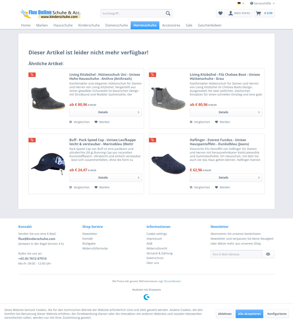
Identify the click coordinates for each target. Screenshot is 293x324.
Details (118, 111)
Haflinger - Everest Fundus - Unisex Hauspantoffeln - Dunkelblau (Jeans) (219, 142)
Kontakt (87, 239)
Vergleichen (79, 122)
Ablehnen (225, 314)
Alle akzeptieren (249, 314)
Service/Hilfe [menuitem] (261, 3)
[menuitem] (136, 13)
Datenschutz (155, 258)
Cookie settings (156, 234)
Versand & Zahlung (159, 253)
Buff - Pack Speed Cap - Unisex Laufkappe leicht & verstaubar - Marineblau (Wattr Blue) (102, 142)
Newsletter (89, 234)
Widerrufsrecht (156, 248)
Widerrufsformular (95, 248)
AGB (149, 243)
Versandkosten (172, 281)
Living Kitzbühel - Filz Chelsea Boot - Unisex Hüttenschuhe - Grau (225, 76)
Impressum (154, 239)
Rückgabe (89, 243)
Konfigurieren (277, 314)
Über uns (152, 263)
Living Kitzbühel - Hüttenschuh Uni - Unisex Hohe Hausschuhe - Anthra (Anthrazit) (104, 76)
